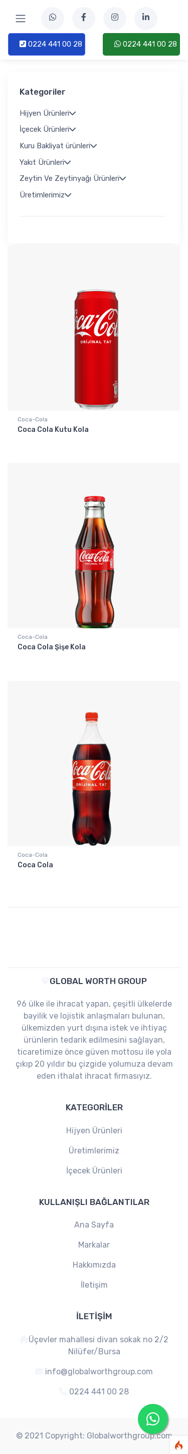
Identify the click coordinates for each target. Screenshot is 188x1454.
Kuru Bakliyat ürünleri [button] (58, 145)
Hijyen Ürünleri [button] (48, 113)
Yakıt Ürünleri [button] (45, 162)
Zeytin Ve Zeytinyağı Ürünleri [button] (73, 178)
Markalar (94, 1245)
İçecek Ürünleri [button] (48, 129)
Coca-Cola (33, 419)
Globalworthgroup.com (129, 1435)
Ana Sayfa (94, 1225)
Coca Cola (35, 865)
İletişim (94, 1285)
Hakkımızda (94, 1265)
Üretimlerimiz (94, 1150)
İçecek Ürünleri (94, 1170)
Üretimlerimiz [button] (45, 194)
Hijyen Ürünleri (94, 1130)
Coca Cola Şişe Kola (52, 647)
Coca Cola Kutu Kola (53, 429)
